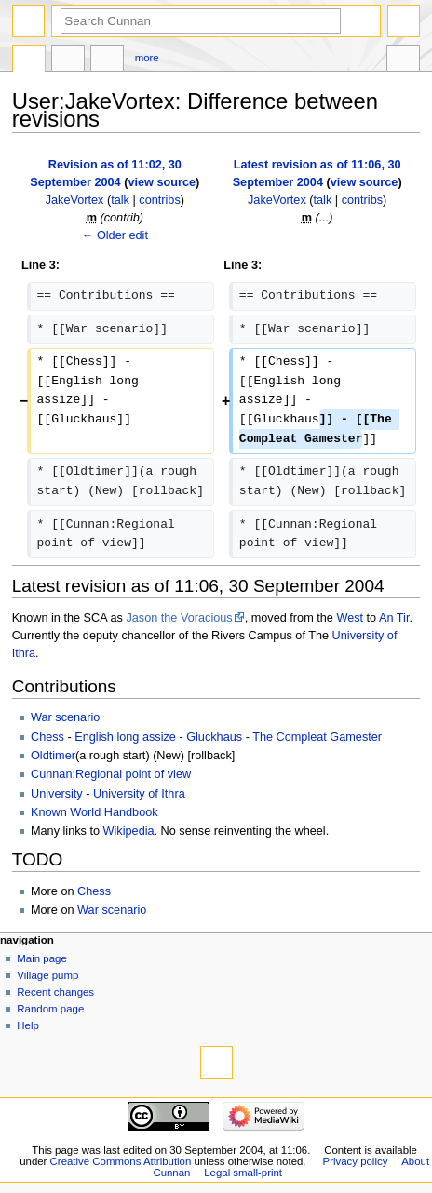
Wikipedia (129, 831)
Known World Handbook (94, 812)
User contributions (107, 60)
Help (28, 1025)
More (147, 57)
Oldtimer (53, 755)
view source (162, 182)
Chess (47, 737)
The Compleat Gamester (317, 737)
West (349, 617)
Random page (50, 1008)
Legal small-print (243, 1172)
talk (120, 200)
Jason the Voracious (179, 617)
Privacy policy (355, 1161)
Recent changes (55, 992)
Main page (42, 958)
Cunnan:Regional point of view (111, 774)
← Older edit (115, 235)
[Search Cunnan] (201, 21)
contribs (159, 200)
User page (29, 60)
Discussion (68, 60)
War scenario (65, 717)
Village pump (47, 975)
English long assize (125, 737)
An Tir (394, 617)
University (57, 793)
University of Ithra (139, 793)
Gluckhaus (214, 737)
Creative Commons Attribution (121, 1161)
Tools (403, 60)
